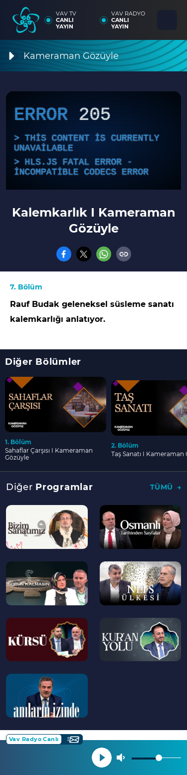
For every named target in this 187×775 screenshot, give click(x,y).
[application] (93, 140)
